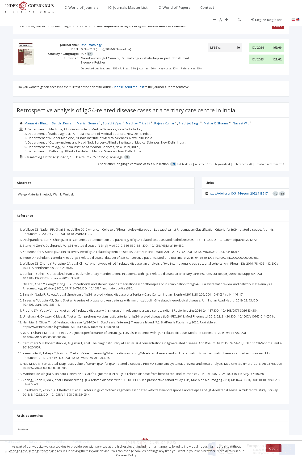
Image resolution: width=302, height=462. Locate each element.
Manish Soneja (87, 123)
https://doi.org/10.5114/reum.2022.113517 (238, 193)
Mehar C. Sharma (216, 123)
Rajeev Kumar (164, 123)
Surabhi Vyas (112, 123)
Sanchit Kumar (62, 123)
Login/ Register (266, 19)
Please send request (129, 87)
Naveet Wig (241, 123)
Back (278, 26)
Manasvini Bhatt (36, 123)
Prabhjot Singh (189, 123)
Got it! (273, 448)
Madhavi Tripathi (138, 123)
